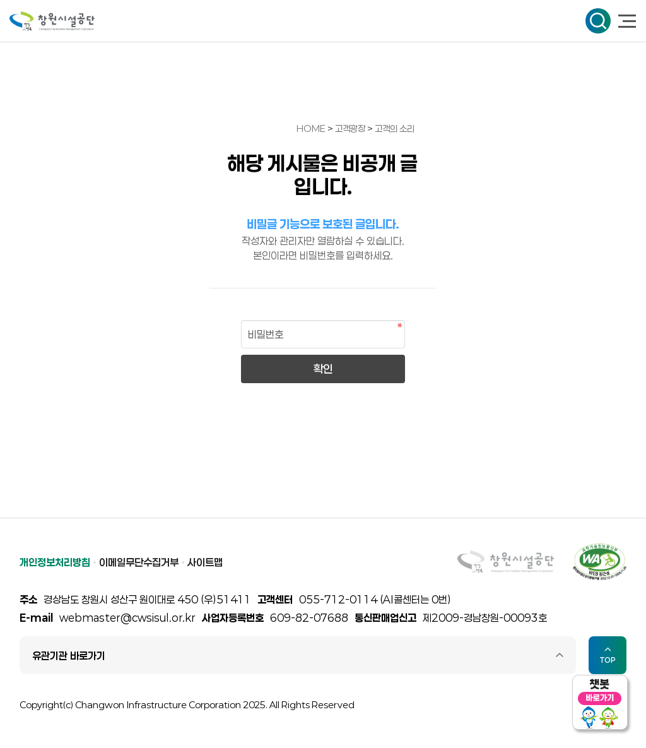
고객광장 (351, 128)
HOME (311, 128)
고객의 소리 (394, 128)
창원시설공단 (52, 21)
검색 (598, 20)
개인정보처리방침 (55, 562)
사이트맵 (205, 562)
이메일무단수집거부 (139, 562)
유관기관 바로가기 (68, 656)
